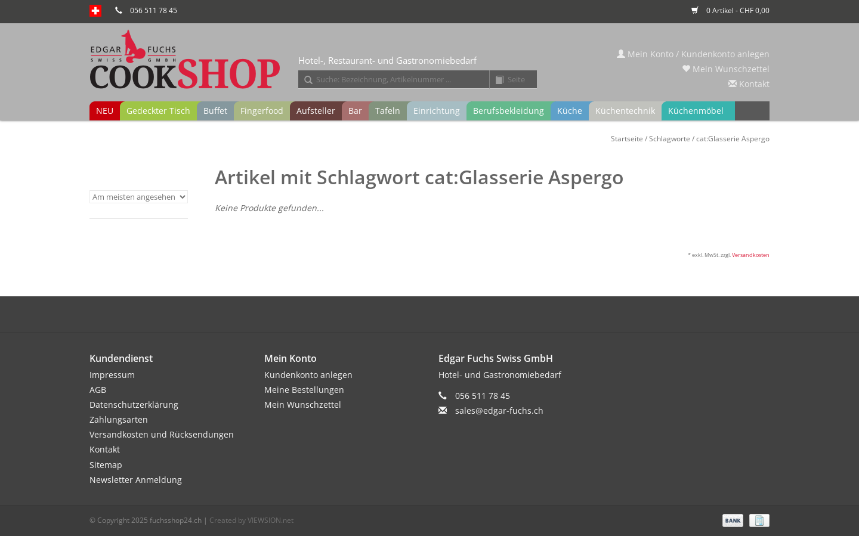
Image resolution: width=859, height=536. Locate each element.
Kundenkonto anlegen (308, 374)
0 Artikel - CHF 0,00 (730, 10)
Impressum (112, 374)
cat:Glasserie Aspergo (733, 139)
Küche (569, 110)
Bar (355, 110)
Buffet (215, 110)
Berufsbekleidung (508, 110)
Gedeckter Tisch (158, 110)
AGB (97, 389)
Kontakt (749, 83)
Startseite (627, 139)
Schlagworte (669, 139)
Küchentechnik (625, 110)
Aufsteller (315, 110)
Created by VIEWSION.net (251, 520)
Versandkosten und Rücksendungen (161, 434)
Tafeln (387, 110)
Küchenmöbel (696, 110)
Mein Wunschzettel (726, 69)
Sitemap (105, 464)
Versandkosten (751, 255)
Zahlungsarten (118, 419)
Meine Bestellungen (304, 389)
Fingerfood (261, 110)
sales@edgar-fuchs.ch (499, 410)
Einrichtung (436, 110)
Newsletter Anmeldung (135, 479)
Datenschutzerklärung (133, 404)
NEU (104, 110)
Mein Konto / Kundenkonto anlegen (693, 54)
